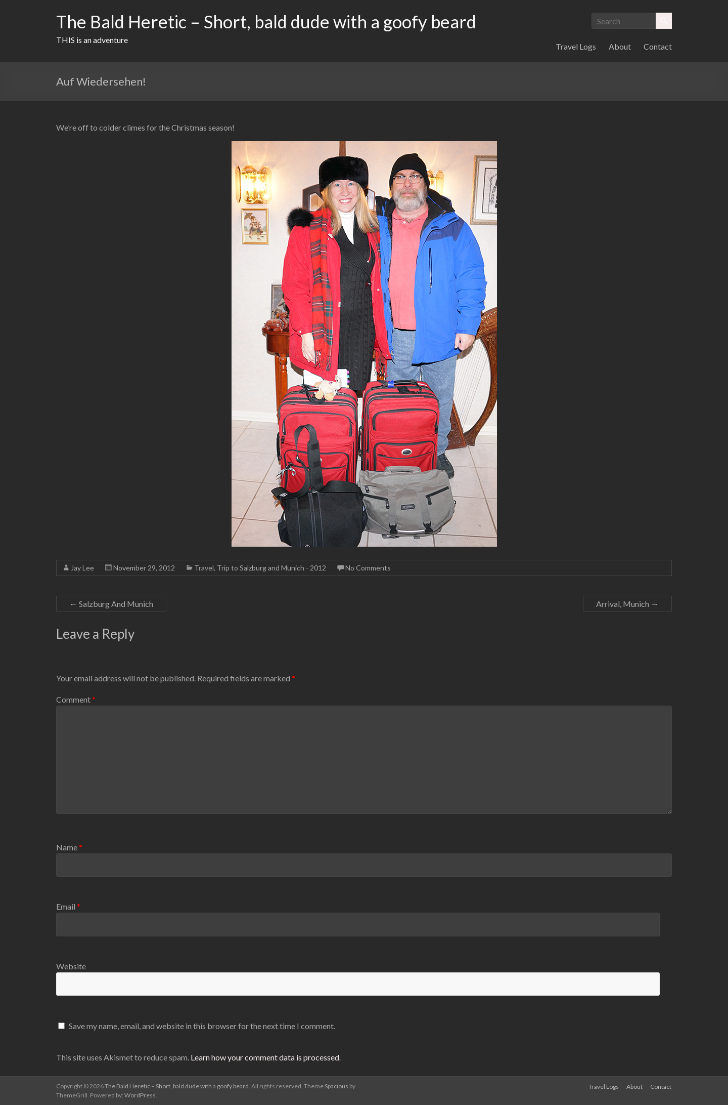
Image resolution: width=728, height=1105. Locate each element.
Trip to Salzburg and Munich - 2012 (271, 567)
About (620, 46)
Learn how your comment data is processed (265, 1057)
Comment (76, 699)
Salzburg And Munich (111, 603)
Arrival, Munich (627, 603)
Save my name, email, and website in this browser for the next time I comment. (202, 1026)
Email (68, 906)
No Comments (368, 567)
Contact (658, 46)
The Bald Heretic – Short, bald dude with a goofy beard (273, 22)
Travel (204, 567)
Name (69, 847)
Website (71, 966)
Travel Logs (576, 46)
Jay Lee (82, 567)
